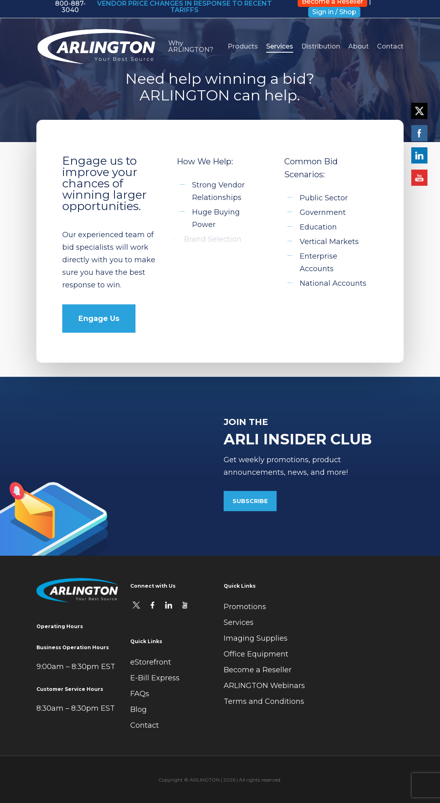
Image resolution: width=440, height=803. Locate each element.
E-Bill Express (155, 677)
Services (239, 622)
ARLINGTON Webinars (264, 685)
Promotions (245, 606)
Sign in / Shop (334, 12)
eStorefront (150, 662)
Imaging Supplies (256, 638)
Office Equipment (256, 654)
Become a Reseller (258, 669)
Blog (138, 709)
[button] (98, 318)
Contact (144, 725)
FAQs (139, 693)
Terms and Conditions (264, 701)
